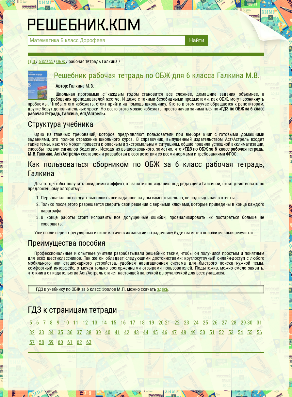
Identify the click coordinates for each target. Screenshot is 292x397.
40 (107, 332)
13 (94, 323)
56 (259, 332)
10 (66, 323)
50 (202, 332)
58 (41, 342)
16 (123, 323)
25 (205, 323)
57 (32, 342)
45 (155, 332)
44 (145, 332)
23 (186, 323)
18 (142, 323)
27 (224, 323)
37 (79, 332)
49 (193, 332)
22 (177, 323)
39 (98, 332)
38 (88, 332)
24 (196, 323)
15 (113, 323)
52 (221, 332)
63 (88, 342)
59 (51, 342)
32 (32, 332)
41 (117, 332)
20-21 (164, 323)
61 (70, 342)
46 (164, 332)
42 (126, 332)
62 (79, 342)
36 (70, 332)
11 (75, 323)
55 (249, 332)
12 (85, 323)
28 (233, 323)
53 (231, 332)
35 (60, 332)
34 (51, 332)
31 (259, 323)
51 (212, 332)
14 (104, 323)
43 (136, 332)
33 (41, 332)
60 (60, 342)
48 (183, 332)
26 (215, 323)
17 (132, 323)
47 (174, 332)
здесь (162, 289)
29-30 (246, 323)
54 (240, 332)
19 (151, 323)
